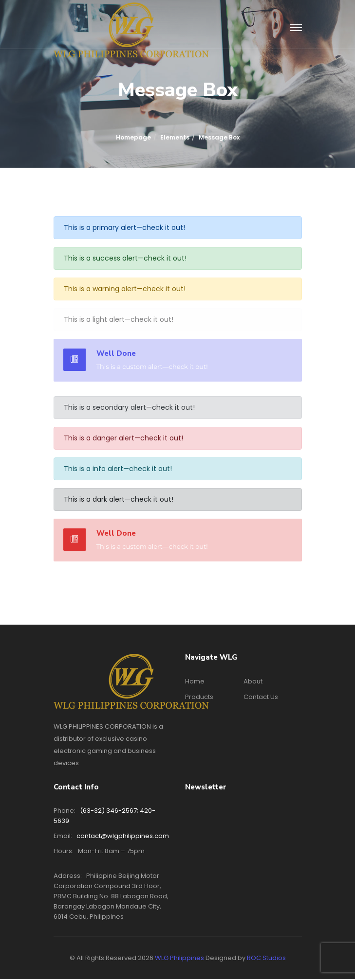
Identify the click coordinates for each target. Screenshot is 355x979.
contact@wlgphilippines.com (122, 835)
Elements (174, 137)
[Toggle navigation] (296, 28)
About (252, 681)
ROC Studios (266, 957)
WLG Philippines (179, 957)
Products (199, 696)
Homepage (133, 137)
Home (195, 681)
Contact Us (260, 696)
